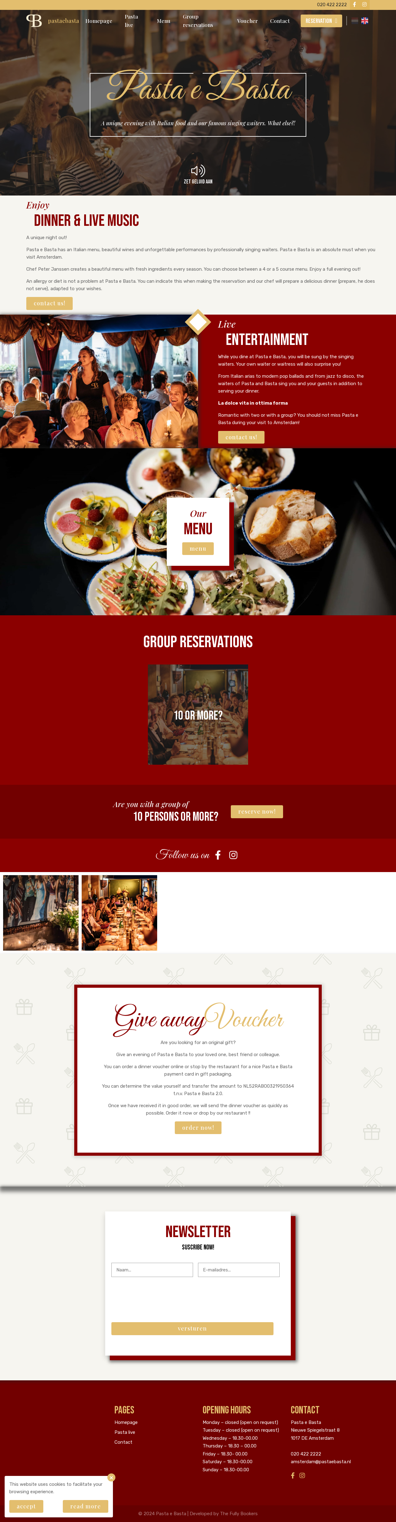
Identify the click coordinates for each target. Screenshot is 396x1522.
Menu (163, 20)
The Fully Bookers (239, 1513)
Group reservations (198, 20)
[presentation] (158, 1294)
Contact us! (49, 303)
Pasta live (131, 20)
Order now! (198, 1127)
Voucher (247, 20)
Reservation (319, 21)
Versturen (192, 1328)
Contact (280, 20)
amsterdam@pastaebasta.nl (321, 1461)
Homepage (98, 20)
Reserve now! (257, 811)
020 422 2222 (306, 1454)
